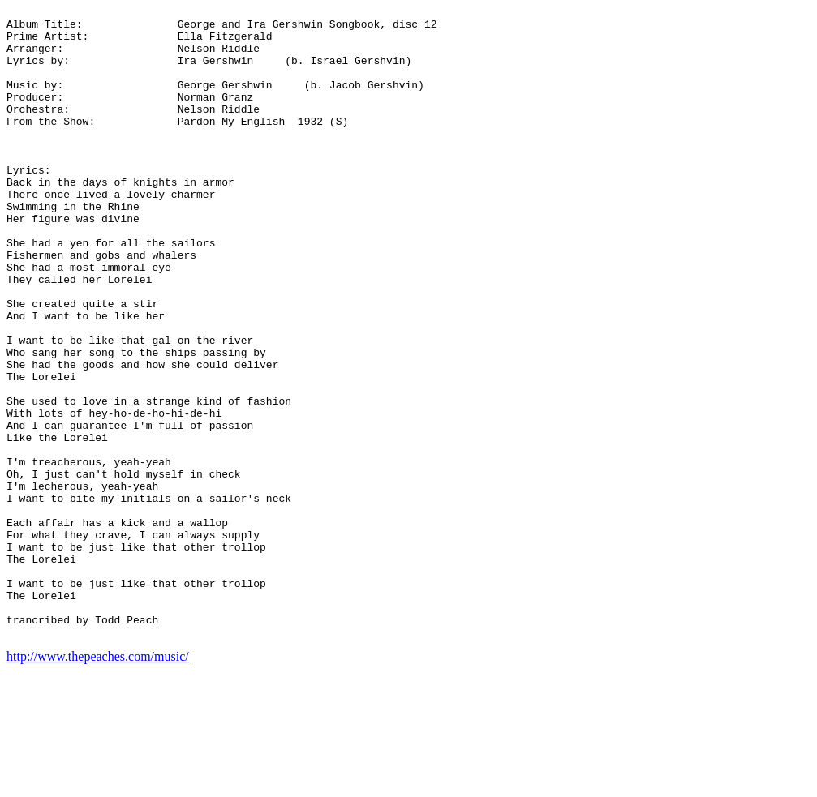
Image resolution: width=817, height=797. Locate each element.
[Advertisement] (746, 249)
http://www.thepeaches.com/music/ (97, 783)
